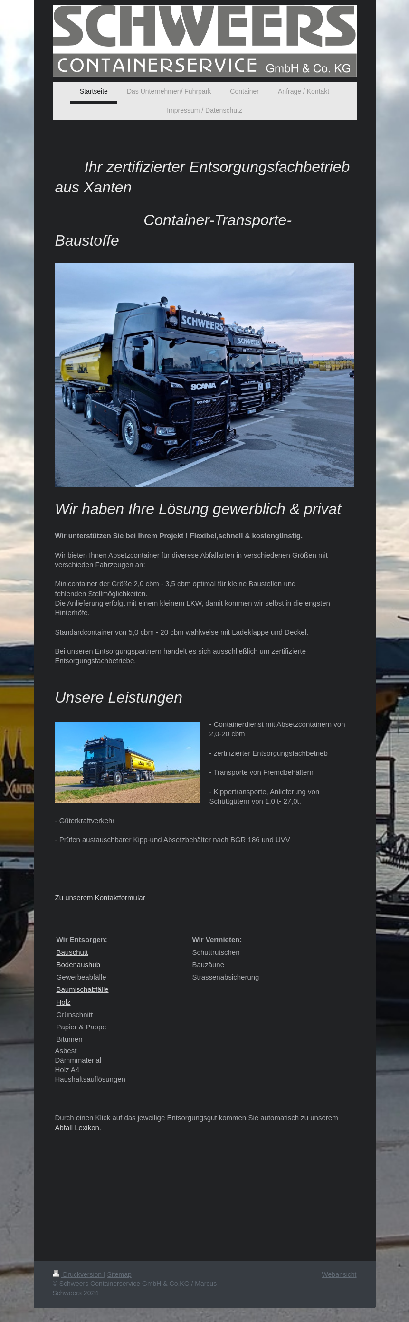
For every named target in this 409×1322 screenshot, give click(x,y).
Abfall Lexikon (77, 1127)
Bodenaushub (79, 965)
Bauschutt (72, 952)
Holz (64, 1002)
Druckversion (78, 1274)
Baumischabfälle (83, 989)
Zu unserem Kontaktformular (100, 898)
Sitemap (119, 1274)
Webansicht (339, 1274)
